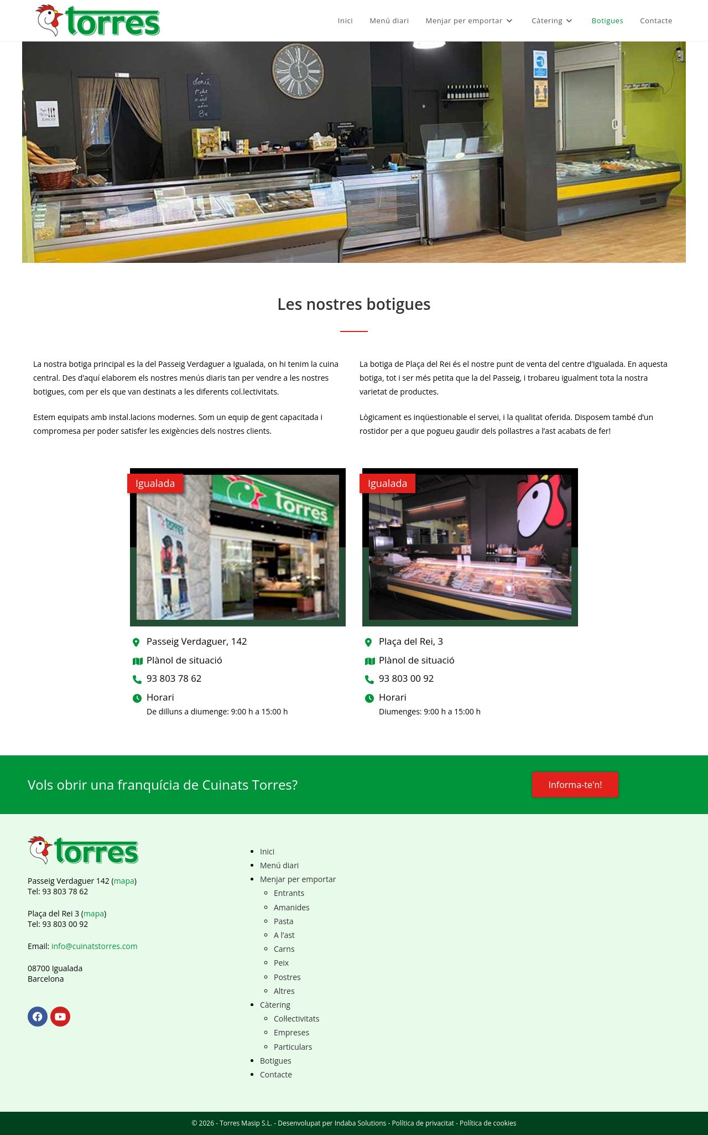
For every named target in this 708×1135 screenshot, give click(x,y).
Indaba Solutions (361, 1123)
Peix (281, 962)
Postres (287, 977)
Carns (284, 949)
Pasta (284, 921)
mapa (124, 880)
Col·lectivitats (296, 1018)
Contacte (276, 1074)
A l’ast (284, 935)
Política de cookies (488, 1123)
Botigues (275, 1060)
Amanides (292, 907)
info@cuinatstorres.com (94, 946)
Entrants (289, 893)
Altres (284, 991)
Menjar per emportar (298, 879)
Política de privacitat (423, 1123)
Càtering (275, 1004)
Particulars (293, 1046)
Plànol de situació (184, 660)
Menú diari (279, 865)
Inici (267, 851)
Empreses (291, 1032)
